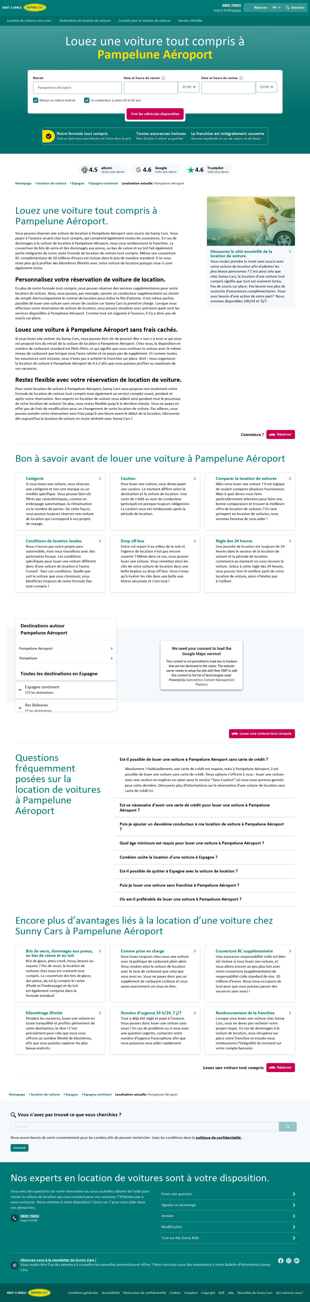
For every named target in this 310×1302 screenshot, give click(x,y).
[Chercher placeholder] (288, 1127)
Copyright (208, 1292)
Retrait (38, 78)
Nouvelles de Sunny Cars (254, 1292)
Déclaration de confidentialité (144, 1292)
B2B (221, 1292)
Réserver (280, 434)
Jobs (231, 1292)
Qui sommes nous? (289, 1292)
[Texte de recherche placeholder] (145, 1127)
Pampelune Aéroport (66, 649)
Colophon (191, 1292)
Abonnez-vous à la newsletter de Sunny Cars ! (58, 1260)
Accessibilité (110, 1292)
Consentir (19, 1147)
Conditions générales (83, 1292)
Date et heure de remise (222, 78)
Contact (236, 10)
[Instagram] (288, 1260)
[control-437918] (151, 87)
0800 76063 (29, 1216)
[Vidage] (117, 87)
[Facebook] (280, 1260)
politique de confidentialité (219, 1138)
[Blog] (296, 1260)
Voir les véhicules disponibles (155, 114)
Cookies (175, 1292)
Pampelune (66, 658)
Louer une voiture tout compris (261, 733)
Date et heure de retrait (144, 78)
